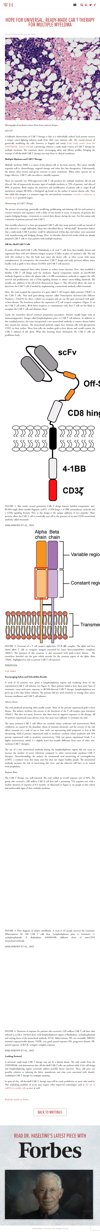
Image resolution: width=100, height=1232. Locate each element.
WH (8, 5)
